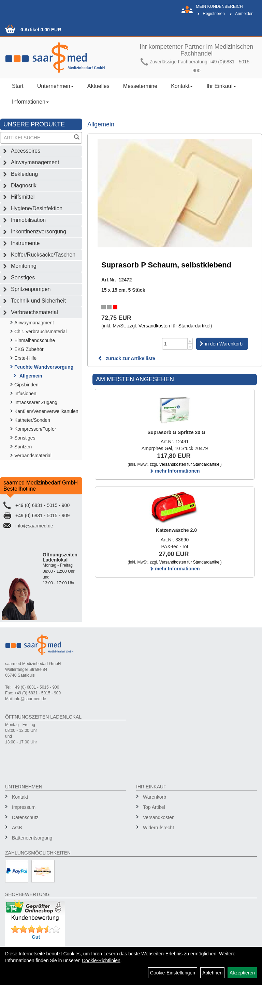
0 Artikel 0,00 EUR (40, 29)
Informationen (30, 102)
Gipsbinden (26, 384)
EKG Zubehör (29, 349)
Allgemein (30, 376)
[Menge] (175, 344)
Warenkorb (154, 797)
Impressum (23, 807)
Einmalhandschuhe (34, 340)
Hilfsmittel (22, 197)
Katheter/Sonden (32, 420)
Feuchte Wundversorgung (43, 367)
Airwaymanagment (34, 322)
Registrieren (214, 13)
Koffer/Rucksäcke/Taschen (43, 255)
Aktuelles (98, 86)
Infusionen (25, 393)
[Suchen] (76, 138)
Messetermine (140, 86)
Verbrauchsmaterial (34, 312)
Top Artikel (154, 807)
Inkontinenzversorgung (38, 231)
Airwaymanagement (35, 162)
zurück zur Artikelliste (126, 358)
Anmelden (244, 13)
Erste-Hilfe (25, 358)
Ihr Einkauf (221, 86)
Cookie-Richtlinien (101, 960)
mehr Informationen (174, 471)
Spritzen (23, 446)
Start (18, 86)
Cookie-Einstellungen (172, 972)
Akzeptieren (242, 972)
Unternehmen (55, 86)
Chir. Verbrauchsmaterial (40, 331)
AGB (17, 827)
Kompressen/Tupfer (35, 429)
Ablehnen (212, 972)
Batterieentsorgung (32, 838)
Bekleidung (24, 174)
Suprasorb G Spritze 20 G (176, 432)
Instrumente (25, 243)
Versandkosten (159, 817)
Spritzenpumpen (31, 289)
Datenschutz (25, 817)
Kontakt (182, 86)
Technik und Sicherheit (38, 301)
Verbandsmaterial (33, 455)
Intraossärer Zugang (35, 402)
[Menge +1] (190, 341)
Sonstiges (23, 277)
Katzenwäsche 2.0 (176, 530)
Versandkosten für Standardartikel (174, 325)
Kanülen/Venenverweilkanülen (46, 411)
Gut (36, 937)
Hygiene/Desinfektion (36, 208)
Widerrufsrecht (158, 827)
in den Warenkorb (224, 344)
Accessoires (25, 151)
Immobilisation (28, 220)
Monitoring (24, 266)
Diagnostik (24, 185)
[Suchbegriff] (36, 138)
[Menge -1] (190, 347)
